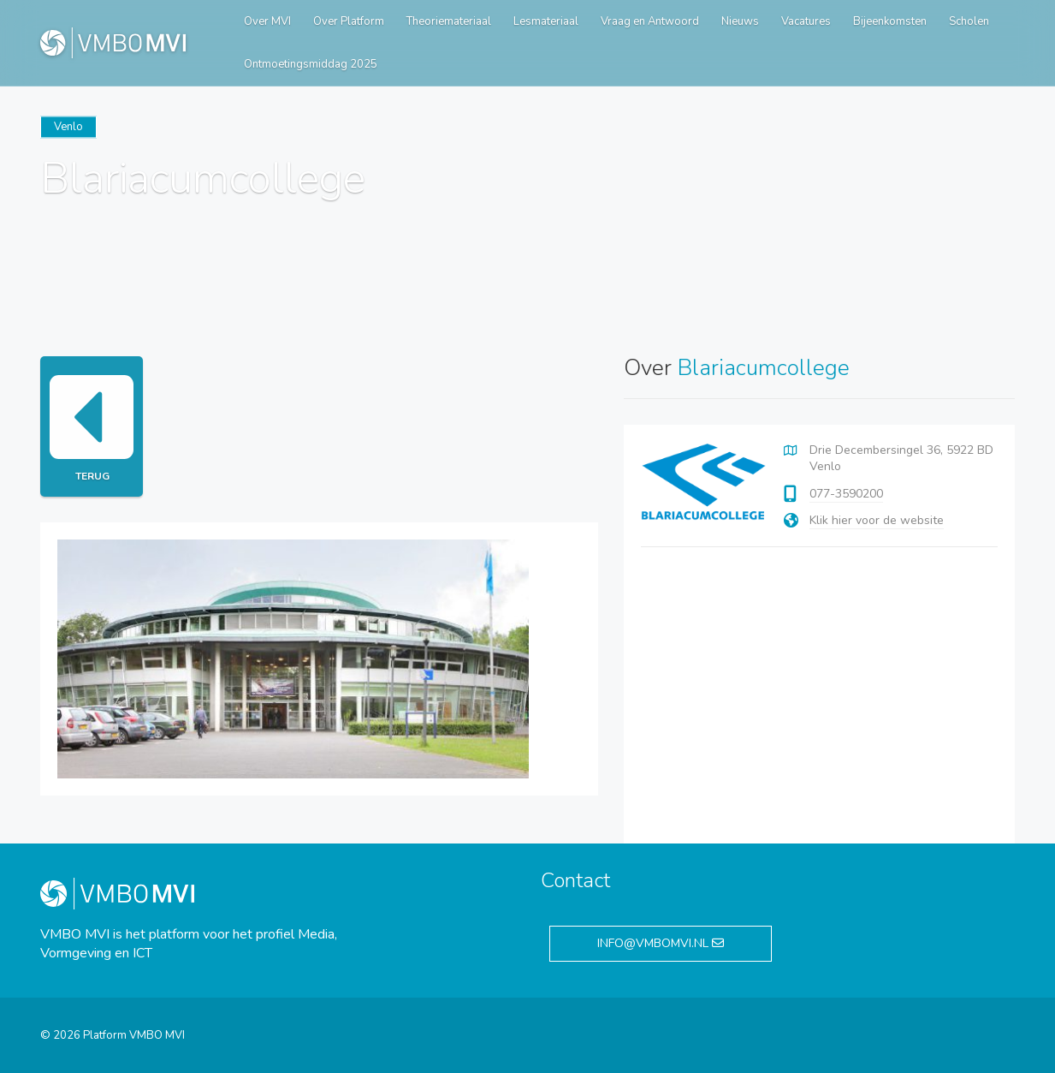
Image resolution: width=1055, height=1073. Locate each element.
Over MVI (267, 21)
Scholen (969, 21)
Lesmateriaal (545, 21)
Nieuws (740, 21)
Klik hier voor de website (876, 520)
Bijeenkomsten (890, 21)
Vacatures (806, 21)
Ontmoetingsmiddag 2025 (310, 64)
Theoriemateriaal (448, 21)
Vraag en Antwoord (650, 21)
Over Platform (348, 21)
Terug (91, 426)
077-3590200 (846, 494)
